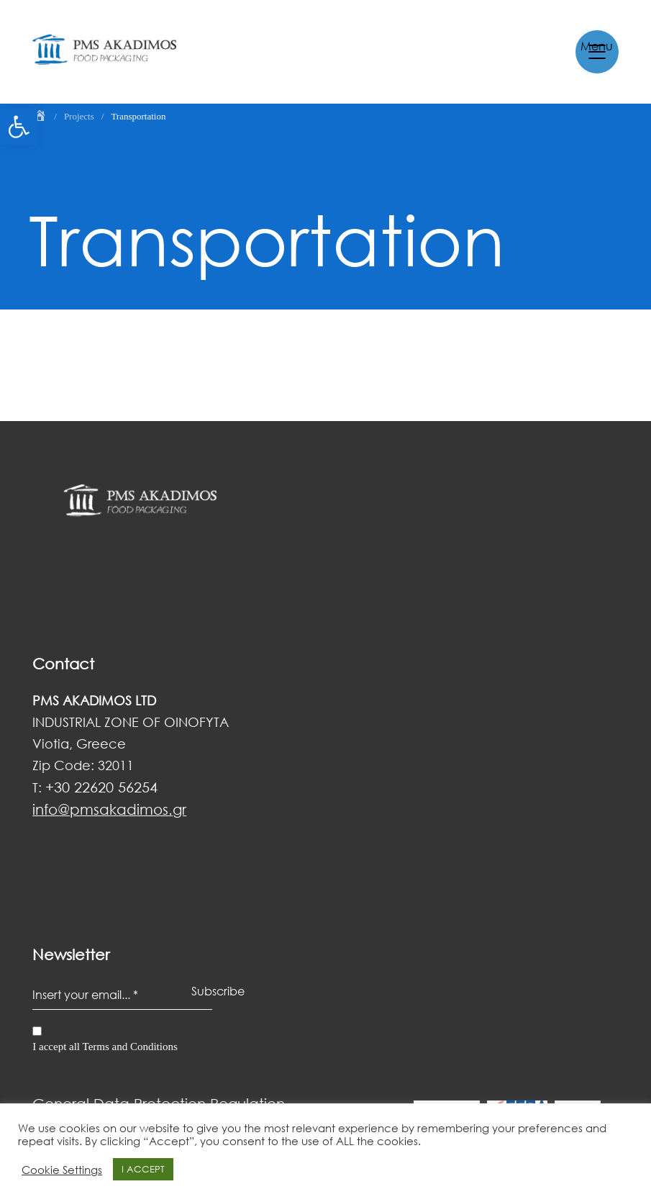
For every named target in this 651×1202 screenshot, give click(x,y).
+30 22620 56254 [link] (101, 786)
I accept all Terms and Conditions (105, 1046)
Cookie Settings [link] (62, 1169)
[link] (18, 126)
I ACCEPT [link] (143, 1169)
